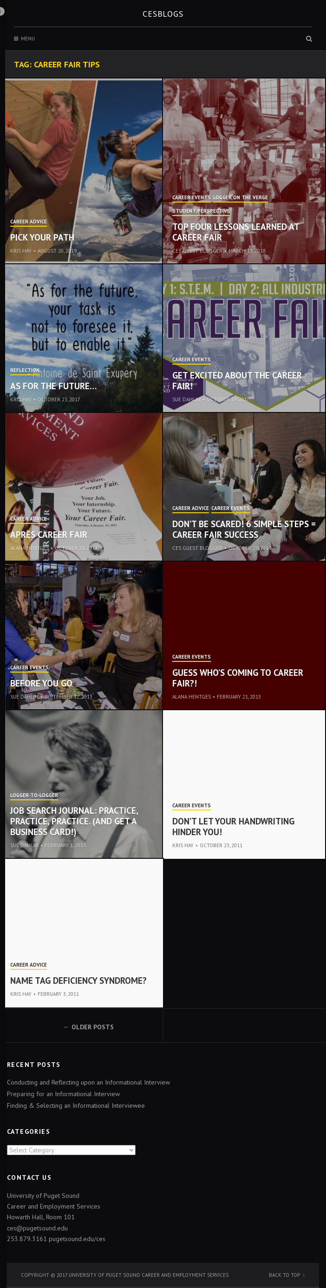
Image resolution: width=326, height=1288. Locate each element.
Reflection (24, 370)
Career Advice (28, 222)
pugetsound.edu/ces (77, 1239)
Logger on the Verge (240, 198)
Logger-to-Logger (34, 795)
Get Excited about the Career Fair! (237, 381)
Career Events (191, 198)
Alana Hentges (29, 548)
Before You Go (41, 683)
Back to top (284, 1275)
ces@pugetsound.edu (37, 1228)
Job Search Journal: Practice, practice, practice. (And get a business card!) (74, 821)
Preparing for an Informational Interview (63, 1094)
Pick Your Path (42, 237)
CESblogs (163, 13)
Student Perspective (201, 211)
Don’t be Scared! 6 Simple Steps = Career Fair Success (244, 529)
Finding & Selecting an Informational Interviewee (76, 1105)
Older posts (93, 1027)
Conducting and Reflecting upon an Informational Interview (88, 1082)
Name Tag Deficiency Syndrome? (78, 980)
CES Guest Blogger (197, 251)
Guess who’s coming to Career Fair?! (237, 678)
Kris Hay (21, 251)
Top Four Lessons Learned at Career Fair (235, 232)
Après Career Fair (48, 534)
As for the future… (53, 386)
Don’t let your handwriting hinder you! (233, 826)
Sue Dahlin (186, 399)
